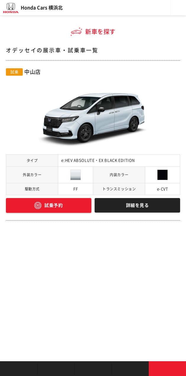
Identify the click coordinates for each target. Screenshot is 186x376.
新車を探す (56, 368)
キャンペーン (130, 368)
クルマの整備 (93, 368)
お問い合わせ (167, 368)
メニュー (178, 7)
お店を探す (18, 368)
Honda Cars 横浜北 (42, 7)
